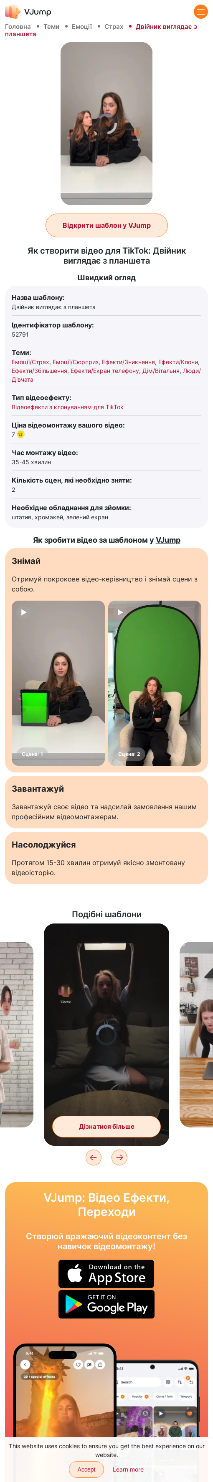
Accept (87, 1469)
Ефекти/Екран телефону (105, 370)
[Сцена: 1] (58, 683)
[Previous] (93, 1157)
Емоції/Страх (30, 361)
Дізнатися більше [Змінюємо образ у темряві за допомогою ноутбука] (106, 1126)
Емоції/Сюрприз (76, 361)
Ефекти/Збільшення (39, 370)
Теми (51, 26)
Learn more (128, 1469)
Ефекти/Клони (178, 361)
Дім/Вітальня (161, 370)
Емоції (82, 26)
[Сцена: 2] (154, 683)
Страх (113, 26)
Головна (18, 26)
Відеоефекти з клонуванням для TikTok (68, 406)
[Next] (119, 1157)
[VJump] (28, 11)
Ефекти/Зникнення (128, 361)
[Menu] (201, 12)
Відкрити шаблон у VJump (107, 225)
